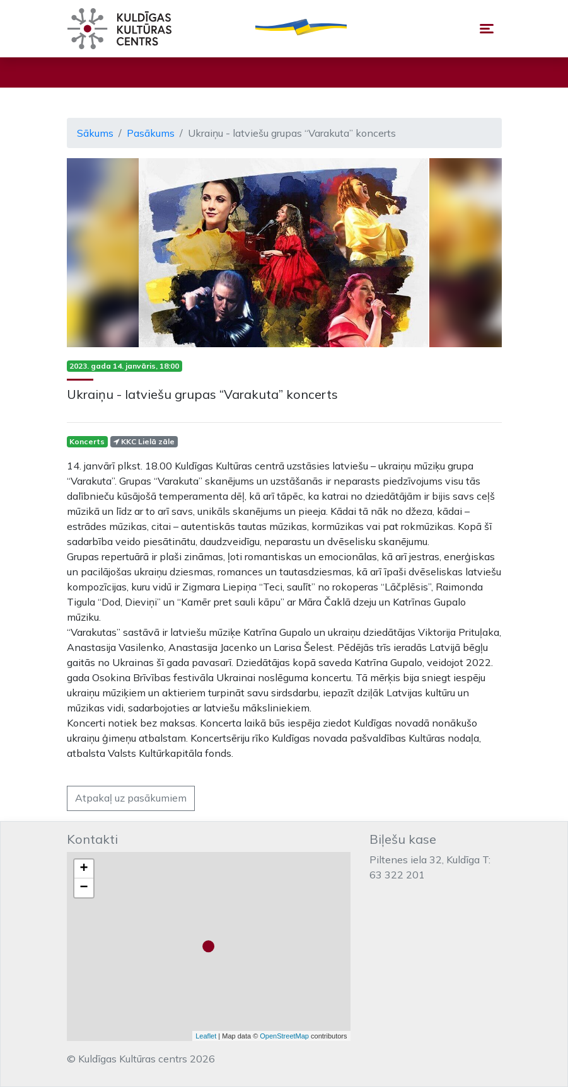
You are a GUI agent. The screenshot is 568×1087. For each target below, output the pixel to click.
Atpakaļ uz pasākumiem (131, 797)
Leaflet (205, 1036)
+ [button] (83, 869)
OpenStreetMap (284, 1036)
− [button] (83, 887)
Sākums (95, 133)
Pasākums (151, 133)
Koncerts (87, 441)
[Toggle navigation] (486, 28)
